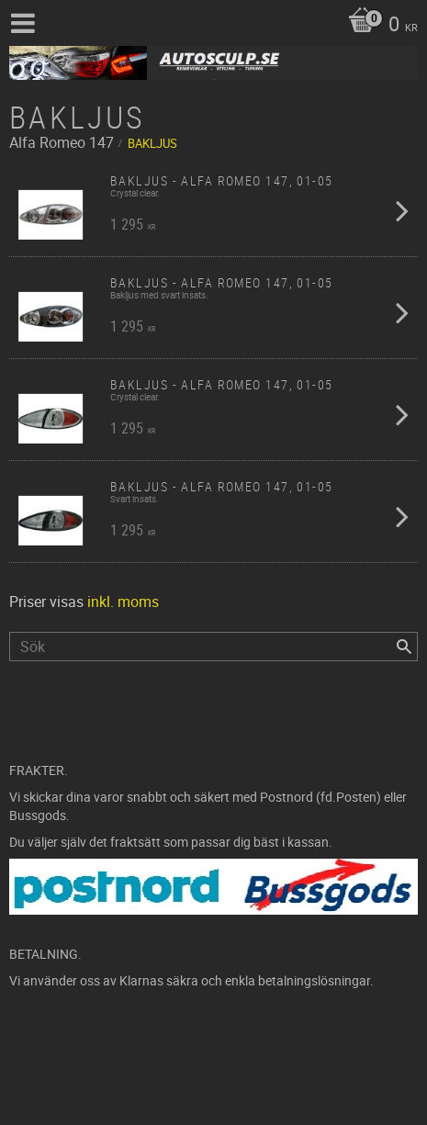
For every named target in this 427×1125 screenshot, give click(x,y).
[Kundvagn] (378, 25)
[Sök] (404, 646)
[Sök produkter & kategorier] (213, 646)
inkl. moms (123, 601)
